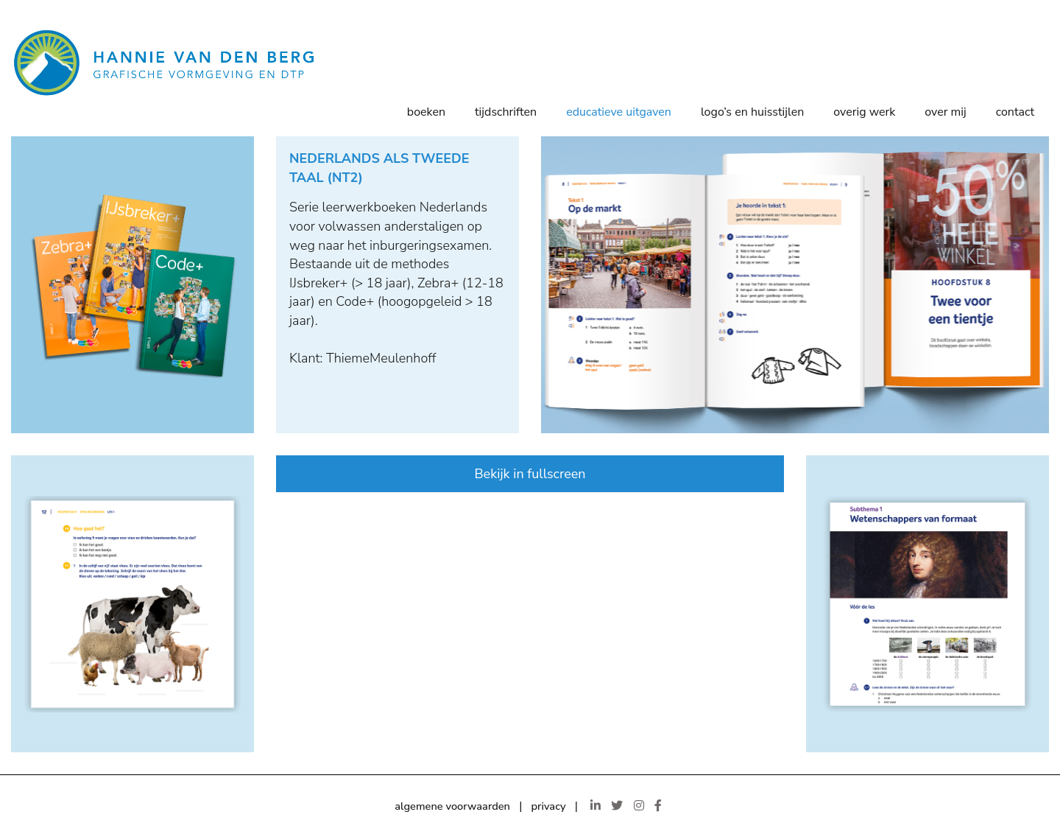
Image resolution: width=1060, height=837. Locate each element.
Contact (1015, 112)
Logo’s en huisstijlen (752, 112)
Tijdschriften (506, 112)
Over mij (945, 112)
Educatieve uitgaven (618, 112)
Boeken (426, 112)
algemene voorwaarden (452, 806)
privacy (548, 806)
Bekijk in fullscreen (529, 474)
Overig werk (864, 112)
